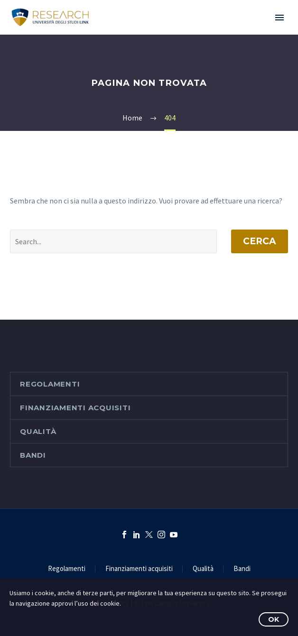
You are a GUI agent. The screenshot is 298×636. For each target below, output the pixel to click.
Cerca (259, 241)
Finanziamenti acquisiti (75, 407)
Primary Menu (279, 17)
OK (273, 619)
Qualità (38, 431)
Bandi (33, 455)
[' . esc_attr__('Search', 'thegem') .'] (113, 241)
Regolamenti (50, 383)
